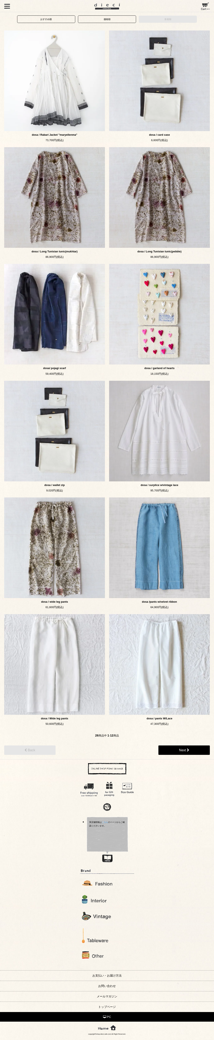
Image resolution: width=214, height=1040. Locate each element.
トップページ (107, 1006)
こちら (105, 822)
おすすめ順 (46, 19)
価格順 (107, 19)
